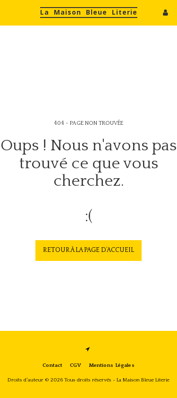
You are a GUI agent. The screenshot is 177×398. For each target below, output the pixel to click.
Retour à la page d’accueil (88, 250)
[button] (10, 12)
